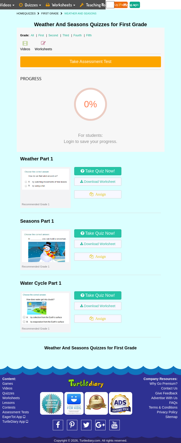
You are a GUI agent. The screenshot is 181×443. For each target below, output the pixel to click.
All (32, 35)
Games (7, 383)
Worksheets (11, 398)
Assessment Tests (15, 412)
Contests (8, 407)
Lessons (8, 403)
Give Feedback (166, 393)
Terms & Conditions (163, 407)
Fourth (78, 35)
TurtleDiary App (15, 421)
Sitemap (171, 417)
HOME (21, 13)
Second (53, 35)
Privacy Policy (167, 412)
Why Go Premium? (163, 383)
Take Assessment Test (90, 61)
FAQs (173, 403)
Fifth (89, 35)
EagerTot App (13, 417)
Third (66, 35)
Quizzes (8, 393)
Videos (7, 388)
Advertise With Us (164, 398)
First (41, 35)
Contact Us (169, 388)
